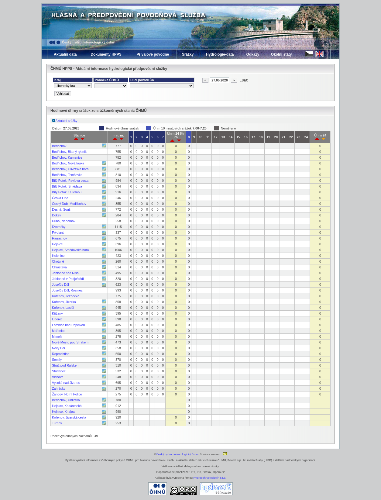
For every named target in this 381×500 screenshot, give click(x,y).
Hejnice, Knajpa (63, 411)
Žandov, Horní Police (67, 394)
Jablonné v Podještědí (68, 279)
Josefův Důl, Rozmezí (68, 290)
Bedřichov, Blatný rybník (69, 151)
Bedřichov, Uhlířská (66, 400)
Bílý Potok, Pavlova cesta (70, 180)
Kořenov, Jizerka (64, 302)
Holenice (58, 255)
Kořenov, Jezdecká (65, 296)
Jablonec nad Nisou (66, 273)
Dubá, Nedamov (63, 221)
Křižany (57, 313)
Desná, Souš (61, 209)
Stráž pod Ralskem (65, 365)
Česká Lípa (60, 198)
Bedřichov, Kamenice (67, 157)
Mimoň (57, 336)
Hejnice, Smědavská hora (70, 250)
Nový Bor (58, 348)
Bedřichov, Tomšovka (67, 175)
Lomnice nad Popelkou (68, 325)
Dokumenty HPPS (106, 54)
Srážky (188, 54)
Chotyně (58, 261)
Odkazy (252, 54)
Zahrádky (58, 388)
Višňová (57, 377)
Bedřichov (59, 146)
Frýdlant (58, 232)
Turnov (57, 423)
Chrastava (59, 267)
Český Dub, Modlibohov (69, 203)
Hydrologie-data (220, 54)
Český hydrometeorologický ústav (88, 42)
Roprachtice (60, 354)
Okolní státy (281, 54)
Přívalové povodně (152, 54)
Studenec (59, 371)
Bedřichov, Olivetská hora (70, 169)
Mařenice (58, 331)
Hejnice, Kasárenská (67, 406)
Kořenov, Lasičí (63, 307)
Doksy (56, 215)
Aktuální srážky (66, 120)
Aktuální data (65, 54)
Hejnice (57, 244)
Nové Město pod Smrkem (70, 342)
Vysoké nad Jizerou (66, 382)
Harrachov (59, 238)
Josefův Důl (60, 284)
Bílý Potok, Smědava (67, 186)
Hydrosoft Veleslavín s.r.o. (210, 477)
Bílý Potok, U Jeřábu (66, 192)
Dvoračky (58, 227)
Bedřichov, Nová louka (68, 163)
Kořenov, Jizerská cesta (69, 417)
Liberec (57, 319)
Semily (57, 359)
